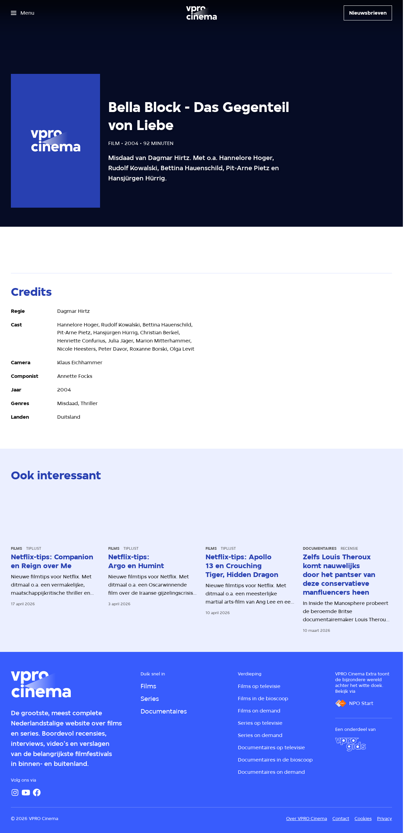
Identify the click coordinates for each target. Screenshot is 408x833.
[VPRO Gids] (350, 744)
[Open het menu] (22, 12)
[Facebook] (37, 792)
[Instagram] (15, 792)
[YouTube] (26, 792)
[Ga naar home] (201, 13)
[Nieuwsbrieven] (368, 12)
